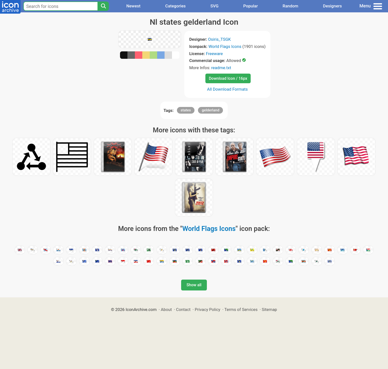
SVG (214, 5)
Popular (250, 5)
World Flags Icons (224, 46)
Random (290, 5)
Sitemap (269, 309)
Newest (133, 5)
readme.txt (221, 67)
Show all (194, 285)
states (186, 110)
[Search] (103, 6)
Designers (332, 5)
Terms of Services (241, 309)
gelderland (210, 110)
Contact (183, 309)
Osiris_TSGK (219, 39)
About (166, 309)
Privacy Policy (207, 309)
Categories (175, 5)
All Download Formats (227, 89)
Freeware (214, 53)
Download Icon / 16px (228, 78)
